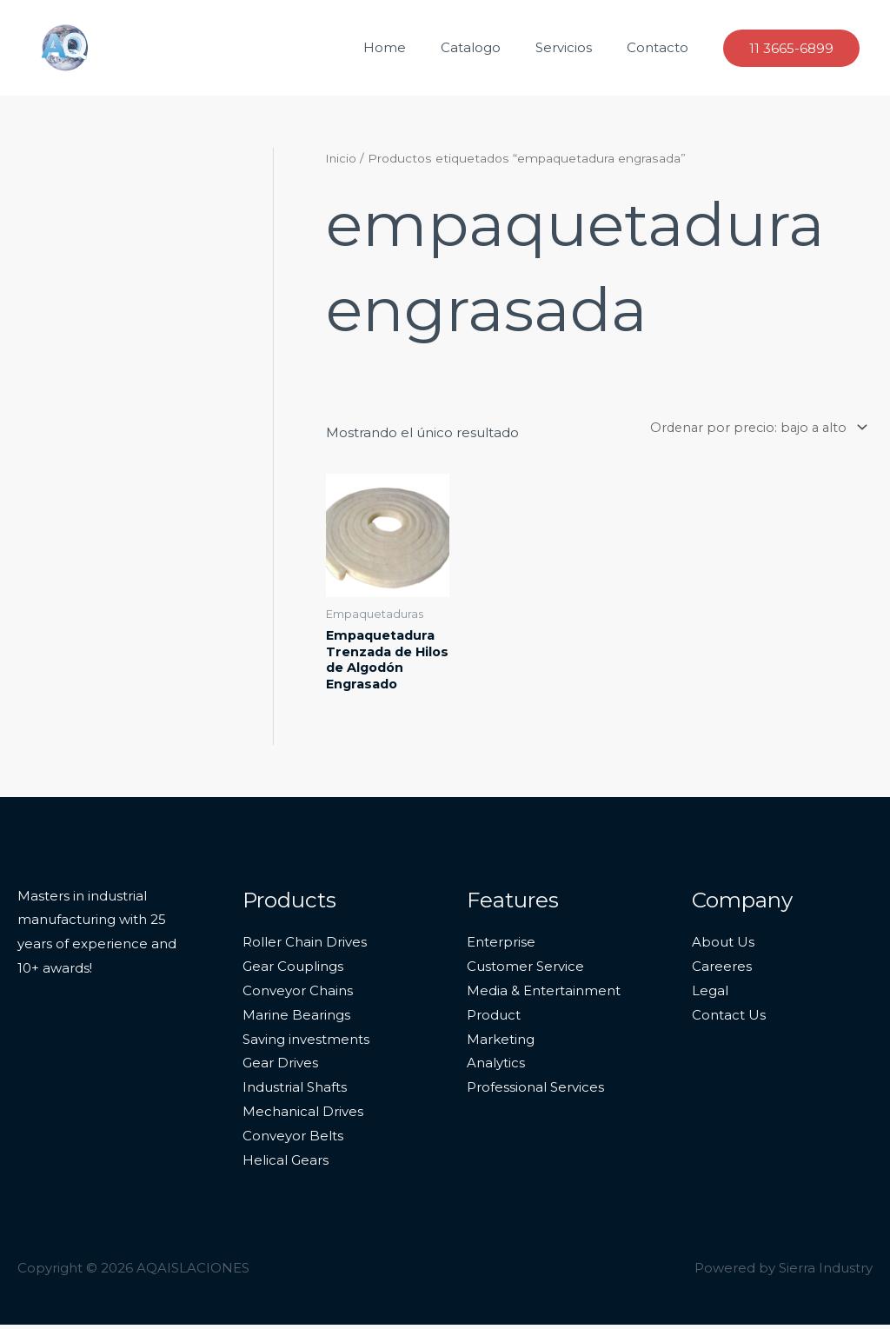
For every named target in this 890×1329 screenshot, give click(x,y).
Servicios (576, 47)
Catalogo (492, 47)
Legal (710, 995)
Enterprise (501, 946)
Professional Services (535, 1091)
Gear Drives (280, 1068)
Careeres (722, 970)
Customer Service (525, 970)
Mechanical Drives (302, 1115)
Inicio (342, 158)
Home (415, 47)
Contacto (662, 47)
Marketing (501, 1043)
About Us (723, 946)
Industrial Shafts (294, 1091)
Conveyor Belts (292, 1140)
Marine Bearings (296, 1019)
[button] (791, 48)
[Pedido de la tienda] (751, 427)
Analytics (496, 1068)
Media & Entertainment (544, 995)
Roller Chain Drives (304, 946)
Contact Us (729, 1019)
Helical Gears (285, 1164)
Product (494, 1019)
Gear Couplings (292, 970)
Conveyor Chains (297, 995)
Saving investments (305, 1043)
